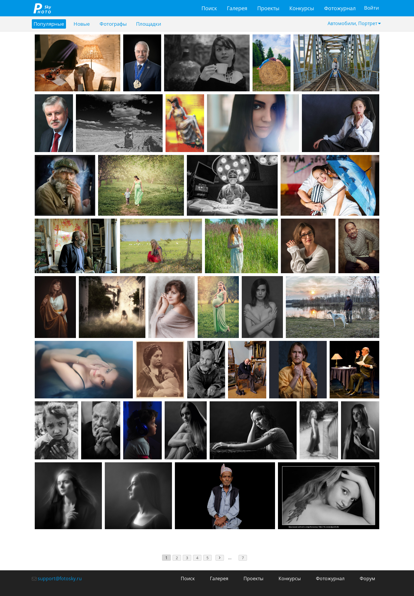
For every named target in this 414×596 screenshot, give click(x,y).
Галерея (236, 8)
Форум (367, 578)
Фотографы (116, 23)
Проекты (267, 8)
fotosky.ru (42, 8)
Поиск (208, 8)
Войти (371, 8)
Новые (83, 23)
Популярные (50, 23)
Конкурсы (300, 8)
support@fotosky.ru (60, 578)
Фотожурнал (339, 8)
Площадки (154, 23)
